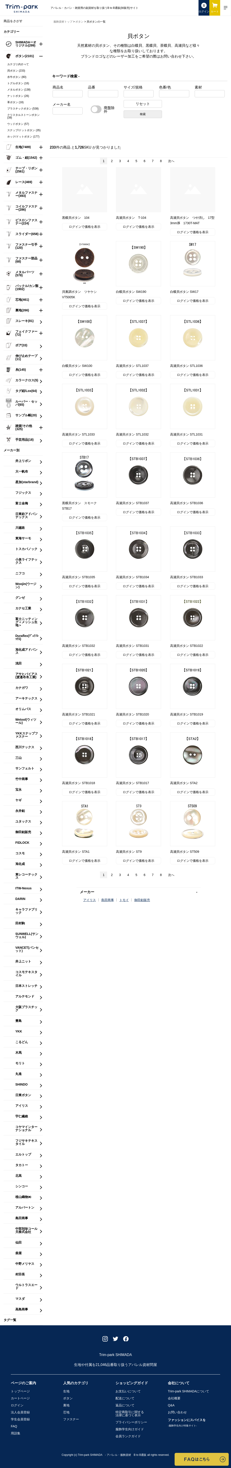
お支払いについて (128, 1391)
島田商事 (107, 900)
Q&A (171, 1405)
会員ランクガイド (128, 1436)
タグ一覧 (10, 1320)
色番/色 (165, 87)
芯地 (66, 1412)
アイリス (89, 900)
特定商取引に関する (130, 1413)
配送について (125, 1398)
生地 (66, 1391)
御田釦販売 (142, 900)
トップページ (20, 1391)
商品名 (58, 87)
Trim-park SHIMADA (188, 1391)
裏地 (66, 1405)
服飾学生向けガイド (130, 1429)
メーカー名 (62, 104)
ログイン (17, 1405)
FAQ (14, 1426)
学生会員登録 (20, 1419)
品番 (91, 87)
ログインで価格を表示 (84, 226)
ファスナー (71, 1419)
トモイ (124, 900)
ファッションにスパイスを (187, 1422)
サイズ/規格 (133, 87)
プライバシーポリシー (131, 1422)
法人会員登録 (20, 1412)
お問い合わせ (177, 1412)
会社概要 (174, 1398)
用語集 (15, 1433)
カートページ (20, 1398)
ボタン (68, 1398)
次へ (171, 161)
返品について (125, 1405)
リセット (143, 104)
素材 (198, 87)
